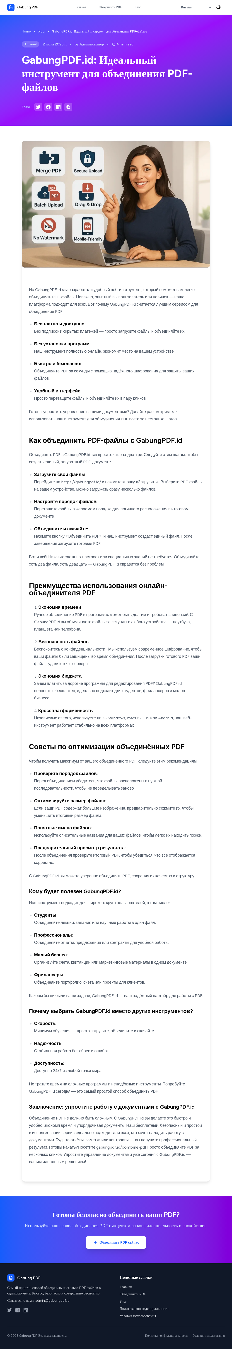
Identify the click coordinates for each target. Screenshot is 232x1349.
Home (26, 31)
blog (41, 31)
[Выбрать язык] (195, 7)
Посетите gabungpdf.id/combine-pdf (112, 1147)
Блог (123, 1301)
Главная (126, 1287)
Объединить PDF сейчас (116, 1242)
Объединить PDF (133, 1294)
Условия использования (138, 1316)
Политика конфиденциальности (144, 1309)
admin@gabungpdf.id (52, 1300)
